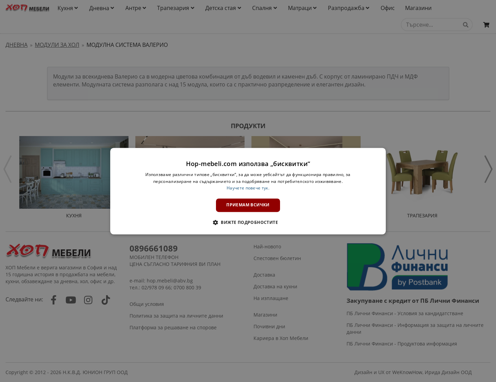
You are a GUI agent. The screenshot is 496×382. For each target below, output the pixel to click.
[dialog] (248, 191)
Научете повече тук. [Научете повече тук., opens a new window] (248, 188)
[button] (248, 222)
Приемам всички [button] (248, 205)
